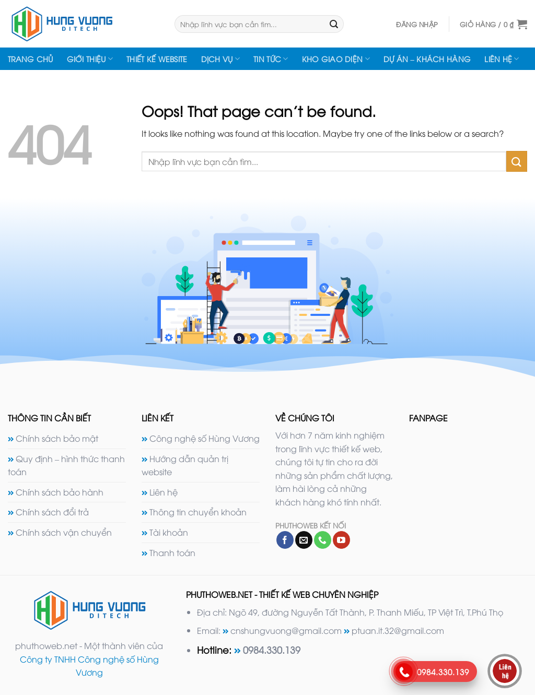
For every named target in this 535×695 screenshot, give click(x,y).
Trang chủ (30, 59)
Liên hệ (501, 59)
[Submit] (334, 24)
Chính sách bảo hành (59, 492)
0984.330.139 (271, 649)
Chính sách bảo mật (57, 438)
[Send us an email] (303, 540)
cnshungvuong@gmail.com (286, 630)
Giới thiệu (90, 59)
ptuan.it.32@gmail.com (398, 630)
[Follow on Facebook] (285, 540)
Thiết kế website (157, 59)
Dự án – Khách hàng (427, 59)
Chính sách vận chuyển (64, 532)
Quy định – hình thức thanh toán (66, 465)
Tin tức (270, 59)
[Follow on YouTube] (341, 540)
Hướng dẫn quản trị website (185, 465)
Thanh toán (172, 552)
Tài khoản (168, 532)
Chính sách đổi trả (52, 511)
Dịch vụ (220, 59)
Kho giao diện (336, 59)
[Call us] (322, 540)
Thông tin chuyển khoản (198, 511)
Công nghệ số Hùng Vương (204, 438)
